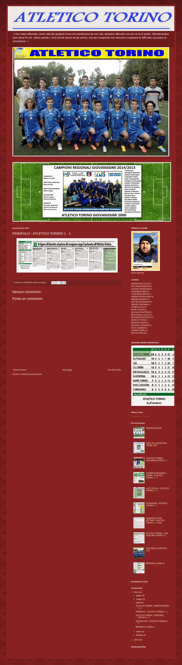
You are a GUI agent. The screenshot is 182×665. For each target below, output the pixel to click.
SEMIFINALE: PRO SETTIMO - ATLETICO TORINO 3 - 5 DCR (155, 520)
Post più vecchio (114, 370)
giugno (139, 595)
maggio (139, 599)
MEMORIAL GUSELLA (155, 563)
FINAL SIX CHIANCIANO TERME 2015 (156, 444)
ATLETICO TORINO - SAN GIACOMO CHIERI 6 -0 (157, 534)
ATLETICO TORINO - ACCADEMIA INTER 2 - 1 (156, 459)
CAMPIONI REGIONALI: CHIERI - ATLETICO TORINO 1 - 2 (156, 475)
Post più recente (20, 370)
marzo (139, 632)
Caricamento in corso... (140, 416)
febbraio (139, 635)
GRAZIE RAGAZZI (153, 428)
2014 (136, 640)
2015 (136, 592)
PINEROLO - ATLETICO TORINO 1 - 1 (152, 612)
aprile (138, 603)
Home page (67, 370)
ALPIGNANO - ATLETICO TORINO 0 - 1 (156, 504)
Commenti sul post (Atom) (31, 374)
